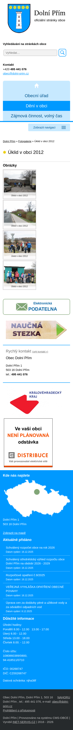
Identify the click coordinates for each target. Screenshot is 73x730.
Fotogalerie (25, 141)
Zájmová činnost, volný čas (36, 115)
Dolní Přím (9, 141)
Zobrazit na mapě (14, 532)
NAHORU (63, 697)
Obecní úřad (36, 95)
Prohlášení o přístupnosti (19, 710)
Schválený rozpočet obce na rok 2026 (30, 547)
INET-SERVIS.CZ (23, 722)
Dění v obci (36, 105)
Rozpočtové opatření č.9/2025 (25, 575)
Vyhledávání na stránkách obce (24, 44)
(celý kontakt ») (40, 351)
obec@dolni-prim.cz (16, 73)
